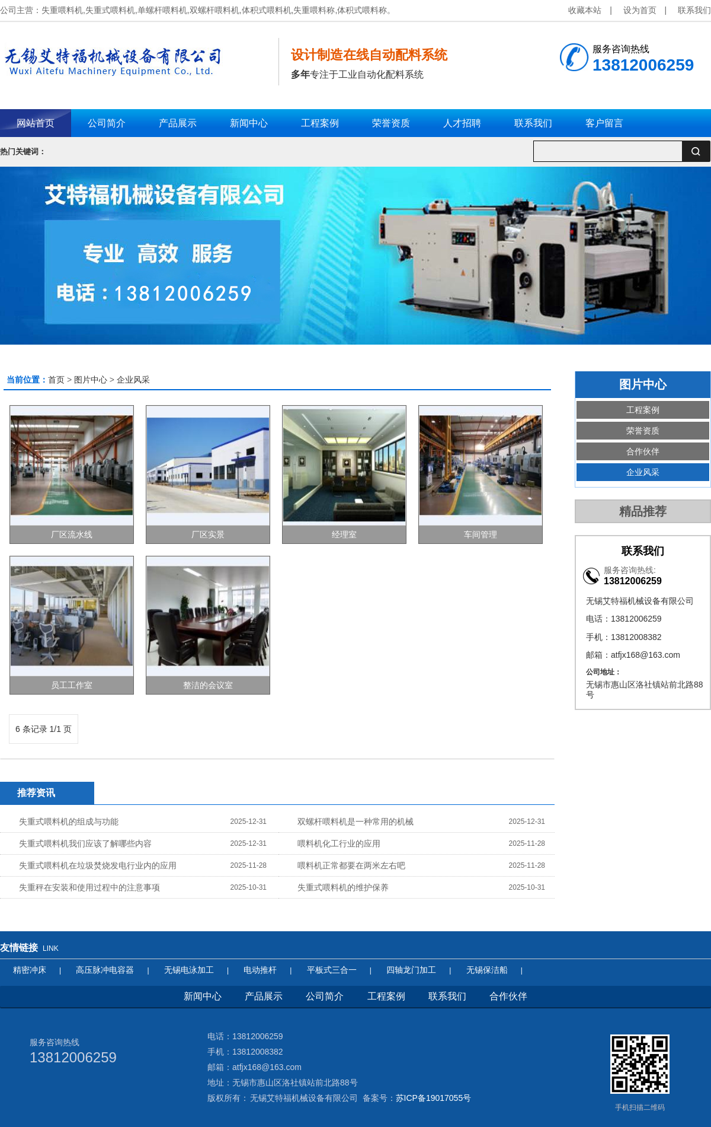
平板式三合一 (332, 970)
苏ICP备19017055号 (434, 1098)
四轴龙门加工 (411, 970)
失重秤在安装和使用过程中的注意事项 (89, 887)
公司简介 (325, 996)
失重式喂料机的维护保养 (343, 887)
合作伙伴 (642, 451)
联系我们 (694, 10)
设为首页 (639, 10)
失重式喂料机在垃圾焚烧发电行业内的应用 (98, 865)
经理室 (344, 534)
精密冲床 (29, 970)
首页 (56, 379)
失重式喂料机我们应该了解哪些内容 (85, 843)
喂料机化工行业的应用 (338, 843)
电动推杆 (260, 970)
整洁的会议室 (208, 685)
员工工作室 (71, 685)
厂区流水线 (71, 534)
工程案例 (642, 410)
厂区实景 (208, 534)
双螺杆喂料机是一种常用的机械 (355, 821)
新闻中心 (203, 996)
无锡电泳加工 (189, 970)
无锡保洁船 (487, 970)
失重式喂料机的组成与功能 (68, 821)
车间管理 (480, 534)
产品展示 (264, 996)
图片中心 (90, 379)
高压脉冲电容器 (105, 970)
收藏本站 (584, 10)
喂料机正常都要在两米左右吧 (351, 865)
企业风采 (133, 379)
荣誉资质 (642, 430)
